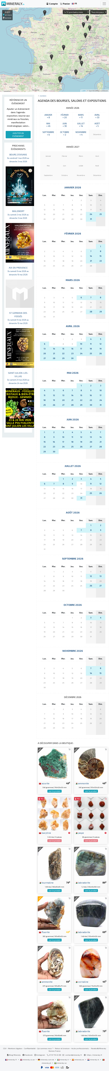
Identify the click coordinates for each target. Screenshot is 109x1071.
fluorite (44, 932)
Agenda (43, 96)
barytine (45, 832)
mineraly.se (60, 1063)
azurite (44, 783)
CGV (4, 1048)
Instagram (39, 1055)
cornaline (81, 981)
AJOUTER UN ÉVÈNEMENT (18, 134)
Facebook (28, 1055)
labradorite (82, 882)
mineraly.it (63, 1060)
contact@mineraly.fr (73, 1055)
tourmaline (46, 882)
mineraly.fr (11, 1060)
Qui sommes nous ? (45, 1048)
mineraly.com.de (46, 1060)
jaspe (79, 832)
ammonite (82, 783)
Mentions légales (15, 1048)
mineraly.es (78, 1060)
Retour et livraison (62, 1048)
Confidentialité (29, 1048)
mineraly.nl (93, 1060)
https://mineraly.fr (94, 1055)
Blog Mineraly (14, 1055)
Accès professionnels (80, 1048)
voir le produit (54, 791)
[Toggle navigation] (104, 4)
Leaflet (83, 91)
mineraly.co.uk (27, 1060)
